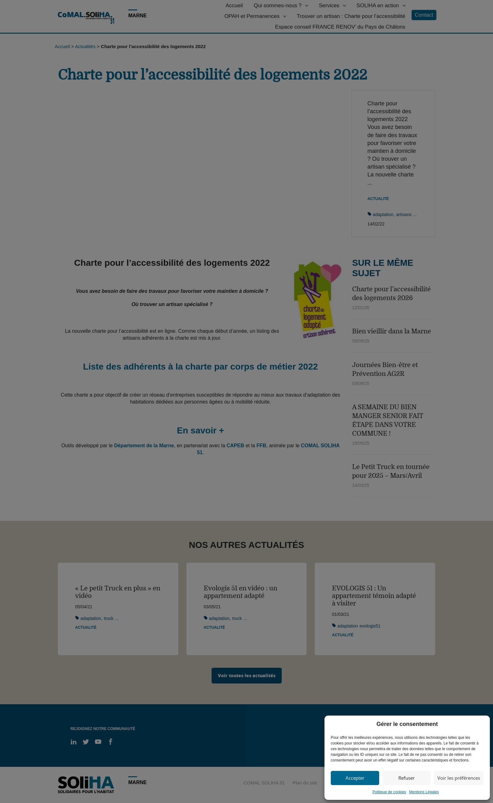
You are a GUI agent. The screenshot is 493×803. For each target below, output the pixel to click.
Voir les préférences (458, 778)
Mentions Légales (424, 792)
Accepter (355, 778)
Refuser (406, 778)
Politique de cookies (389, 792)
